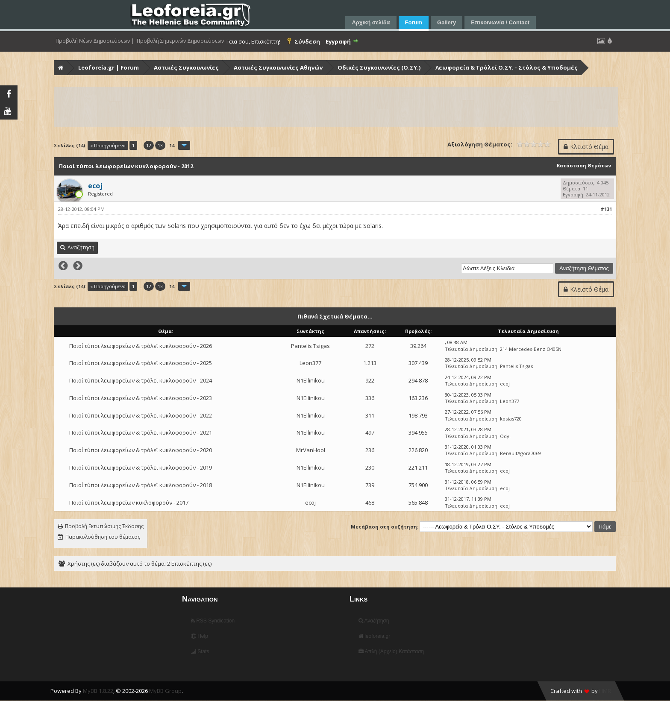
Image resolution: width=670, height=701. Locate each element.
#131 (606, 209)
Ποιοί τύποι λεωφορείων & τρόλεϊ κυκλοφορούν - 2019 (140, 467)
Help (199, 636)
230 (369, 467)
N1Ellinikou (311, 380)
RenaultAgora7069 (520, 453)
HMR (605, 691)
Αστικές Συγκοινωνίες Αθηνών (278, 67)
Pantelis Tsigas (310, 346)
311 (369, 415)
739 (369, 485)
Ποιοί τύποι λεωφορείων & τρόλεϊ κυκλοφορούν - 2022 (140, 415)
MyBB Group (165, 691)
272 (369, 346)
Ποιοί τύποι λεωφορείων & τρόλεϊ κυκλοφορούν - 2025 (140, 363)
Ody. (505, 436)
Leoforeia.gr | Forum (108, 67)
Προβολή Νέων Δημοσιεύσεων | (95, 41)
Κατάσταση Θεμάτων (584, 165)
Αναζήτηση (374, 621)
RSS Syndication (213, 621)
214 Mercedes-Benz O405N (530, 349)
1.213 (369, 363)
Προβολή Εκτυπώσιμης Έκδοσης (104, 526)
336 (369, 398)
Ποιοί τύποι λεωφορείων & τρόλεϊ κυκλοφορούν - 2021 (140, 432)
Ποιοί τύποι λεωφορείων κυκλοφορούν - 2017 (128, 502)
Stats (200, 651)
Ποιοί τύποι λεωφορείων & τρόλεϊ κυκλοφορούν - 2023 (140, 398)
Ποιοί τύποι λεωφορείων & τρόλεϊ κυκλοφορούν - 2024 (140, 380)
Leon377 (310, 363)
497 (369, 432)
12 (148, 145)
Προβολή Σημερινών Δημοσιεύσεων (180, 41)
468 (369, 502)
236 (369, 450)
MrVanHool (310, 450)
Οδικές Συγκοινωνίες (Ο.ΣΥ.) (379, 67)
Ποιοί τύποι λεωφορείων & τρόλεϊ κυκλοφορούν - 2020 (140, 450)
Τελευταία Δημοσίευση (471, 349)
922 (369, 380)
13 (160, 145)
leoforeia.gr (374, 636)
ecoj (505, 383)
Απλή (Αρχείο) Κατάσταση (391, 651)
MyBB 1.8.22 (98, 691)
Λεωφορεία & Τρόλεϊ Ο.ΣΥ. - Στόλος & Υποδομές (506, 67)
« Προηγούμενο (108, 145)
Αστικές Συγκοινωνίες (186, 67)
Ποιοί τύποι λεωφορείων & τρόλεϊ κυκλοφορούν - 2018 (140, 485)
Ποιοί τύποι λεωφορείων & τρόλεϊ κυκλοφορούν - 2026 (140, 346)
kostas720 (511, 418)
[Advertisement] (311, 107)
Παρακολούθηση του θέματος (102, 536)
